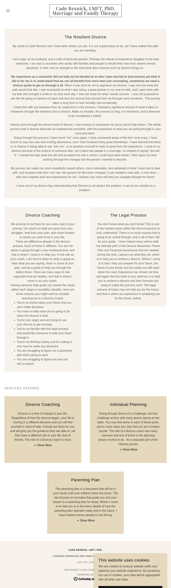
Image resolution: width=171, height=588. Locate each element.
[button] (16, 10)
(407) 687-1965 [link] (85, 562)
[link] (85, 13)
